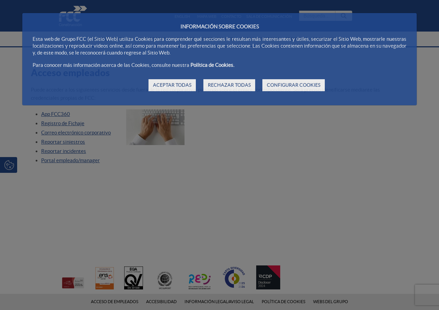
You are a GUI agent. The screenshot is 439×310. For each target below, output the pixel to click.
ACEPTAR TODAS (172, 85)
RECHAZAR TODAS (229, 85)
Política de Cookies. (212, 65)
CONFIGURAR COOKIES (293, 85)
